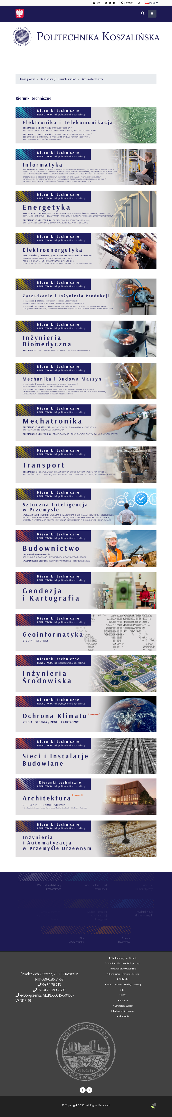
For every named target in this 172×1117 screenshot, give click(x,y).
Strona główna (27, 79)
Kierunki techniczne (92, 79)
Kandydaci (46, 79)
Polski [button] (151, 2)
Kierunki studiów (67, 79)
